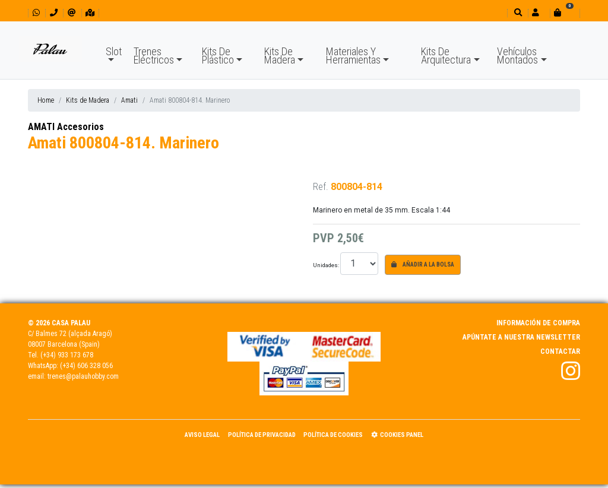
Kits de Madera (87, 100)
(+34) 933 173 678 (66, 355)
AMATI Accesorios (66, 126)
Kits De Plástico (218, 55)
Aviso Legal (202, 435)
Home (45, 100)
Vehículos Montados (517, 55)
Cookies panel (397, 435)
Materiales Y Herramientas (353, 55)
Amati (129, 100)
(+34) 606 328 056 (86, 366)
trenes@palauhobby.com (83, 376)
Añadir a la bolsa (422, 264)
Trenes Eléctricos (154, 55)
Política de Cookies (333, 435)
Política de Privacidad (262, 435)
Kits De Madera (279, 55)
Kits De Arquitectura (446, 55)
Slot (114, 51)
